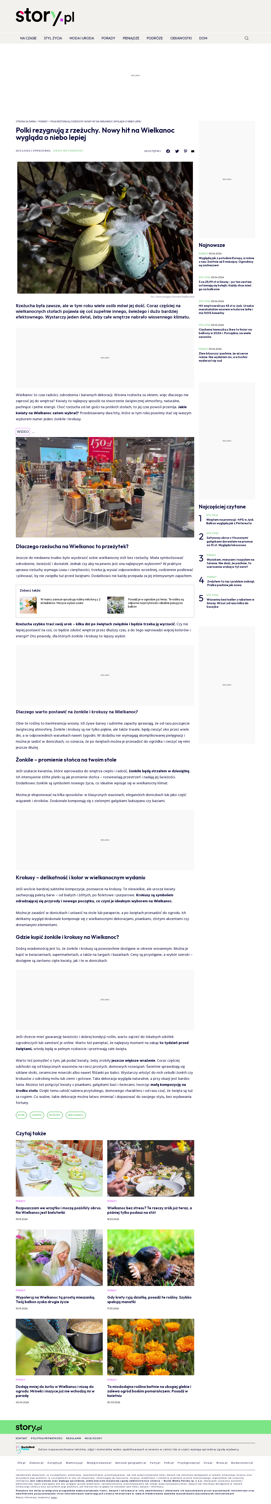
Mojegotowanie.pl (99, 1463)
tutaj (54, 1497)
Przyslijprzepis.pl (189, 1463)
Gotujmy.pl (54, 1463)
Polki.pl (169, 1463)
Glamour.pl (36, 1463)
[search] (247, 38)
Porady (108, 38)
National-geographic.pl (130, 1463)
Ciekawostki (181, 38)
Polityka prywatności (46, 1438)
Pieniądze (131, 38)
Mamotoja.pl (74, 1463)
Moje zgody (93, 1438)
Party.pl (155, 1463)
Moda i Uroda (82, 38)
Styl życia (53, 38)
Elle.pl (22, 1463)
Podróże (155, 38)
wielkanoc (76, 1115)
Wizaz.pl (222, 1463)
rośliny (55, 1115)
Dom (203, 38)
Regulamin (73, 1438)
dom (21, 1115)
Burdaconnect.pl (242, 1463)
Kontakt (21, 1438)
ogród (37, 1115)
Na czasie (28, 38)
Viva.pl (208, 1463)
